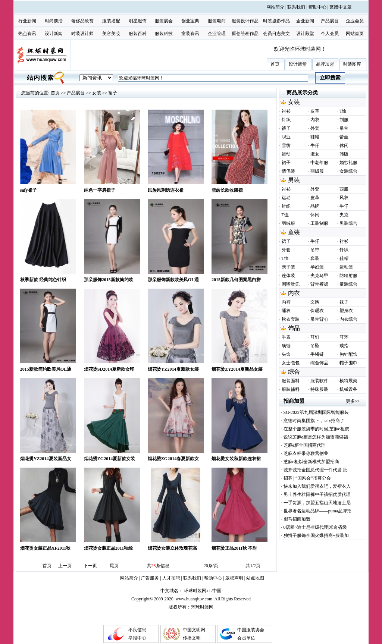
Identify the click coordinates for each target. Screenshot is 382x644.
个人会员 (330, 33)
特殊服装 (319, 389)
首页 (55, 92)
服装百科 (138, 33)
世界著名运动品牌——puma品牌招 (318, 510)
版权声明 (234, 578)
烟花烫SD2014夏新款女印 (109, 369)
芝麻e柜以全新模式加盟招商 (311, 461)
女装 (96, 92)
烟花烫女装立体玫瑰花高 (172, 548)
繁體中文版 (340, 7)
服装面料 (291, 380)
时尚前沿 (54, 20)
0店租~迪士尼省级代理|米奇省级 (315, 527)
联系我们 (296, 7)
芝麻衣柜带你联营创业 (306, 453)
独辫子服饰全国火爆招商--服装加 (316, 535)
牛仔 (314, 145)
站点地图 (255, 578)
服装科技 (164, 33)
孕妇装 (317, 267)
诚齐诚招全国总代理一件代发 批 (315, 469)
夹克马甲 (319, 275)
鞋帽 (314, 136)
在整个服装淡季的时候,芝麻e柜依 (316, 428)
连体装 (288, 275)
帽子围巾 (348, 362)
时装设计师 (82, 33)
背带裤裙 (319, 284)
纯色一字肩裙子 (99, 190)
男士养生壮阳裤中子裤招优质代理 (317, 494)
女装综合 (348, 171)
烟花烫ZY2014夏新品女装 (237, 369)
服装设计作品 (245, 20)
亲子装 (288, 267)
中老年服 (319, 162)
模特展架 (348, 380)
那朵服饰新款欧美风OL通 (173, 279)
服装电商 (217, 20)
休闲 (343, 145)
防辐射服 (348, 275)
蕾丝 (343, 136)
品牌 (314, 206)
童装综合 (348, 284)
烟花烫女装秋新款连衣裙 (236, 458)
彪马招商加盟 (297, 519)
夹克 (343, 214)
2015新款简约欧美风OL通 (45, 369)
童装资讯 (190, 33)
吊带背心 (319, 319)
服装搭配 (111, 20)
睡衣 (286, 310)
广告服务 (150, 578)
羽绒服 (317, 171)
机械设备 (348, 389)
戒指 (343, 345)
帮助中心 (317, 7)
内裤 (286, 302)
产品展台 (330, 20)
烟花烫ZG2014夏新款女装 (109, 458)
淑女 (314, 154)
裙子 (112, 92)
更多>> (353, 401)
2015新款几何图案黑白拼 (236, 279)
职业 (286, 136)
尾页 (114, 565)
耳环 (343, 337)
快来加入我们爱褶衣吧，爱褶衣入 (317, 486)
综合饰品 (319, 362)
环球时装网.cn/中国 (203, 590)
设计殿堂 (305, 33)
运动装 (346, 267)
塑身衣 (346, 310)
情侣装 (288, 171)
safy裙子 (28, 190)
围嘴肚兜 (291, 284)
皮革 (314, 111)
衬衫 (286, 111)
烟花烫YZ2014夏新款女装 (173, 369)
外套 (314, 128)
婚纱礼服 (348, 162)
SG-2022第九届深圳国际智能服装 (316, 412)
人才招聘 (171, 578)
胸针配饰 (348, 354)
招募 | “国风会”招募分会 (307, 478)
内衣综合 (348, 319)
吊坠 (314, 345)
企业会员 (355, 20)
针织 (286, 119)
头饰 (286, 354)
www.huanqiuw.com (194, 598)
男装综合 (348, 223)
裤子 (286, 128)
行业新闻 (27, 20)
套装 (314, 258)
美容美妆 (111, 33)
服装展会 (164, 20)
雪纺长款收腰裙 (227, 190)
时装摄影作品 (276, 20)
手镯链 (317, 354)
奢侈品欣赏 (82, 20)
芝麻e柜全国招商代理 (305, 445)
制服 (343, 119)
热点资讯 (27, 33)
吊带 (343, 128)
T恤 (343, 111)
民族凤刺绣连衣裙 (166, 190)
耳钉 (314, 337)
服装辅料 (291, 389)
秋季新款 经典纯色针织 (43, 279)
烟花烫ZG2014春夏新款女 (173, 458)
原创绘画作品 (245, 33)
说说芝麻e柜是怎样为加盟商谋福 (316, 437)
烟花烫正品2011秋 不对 (234, 548)
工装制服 (319, 223)
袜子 (343, 302)
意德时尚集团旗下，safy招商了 (314, 420)
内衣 (314, 119)
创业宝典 (190, 20)
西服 (343, 189)
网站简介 (275, 7)
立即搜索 (330, 78)
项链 (286, 345)
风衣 (343, 197)
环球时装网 (202, 607)
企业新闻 (305, 20)
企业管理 (217, 33)
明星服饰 (138, 20)
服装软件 (319, 380)
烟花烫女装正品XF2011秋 (45, 548)
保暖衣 (317, 310)
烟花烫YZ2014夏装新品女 (45, 458)
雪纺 (286, 145)
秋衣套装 (291, 319)
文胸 (314, 302)
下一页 (90, 565)
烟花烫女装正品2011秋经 (108, 548)
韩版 (343, 154)
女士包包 (291, 362)
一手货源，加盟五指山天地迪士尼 (317, 502)
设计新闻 (54, 33)
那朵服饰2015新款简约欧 (108, 279)
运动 (286, 154)
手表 (286, 337)
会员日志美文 (276, 33)
